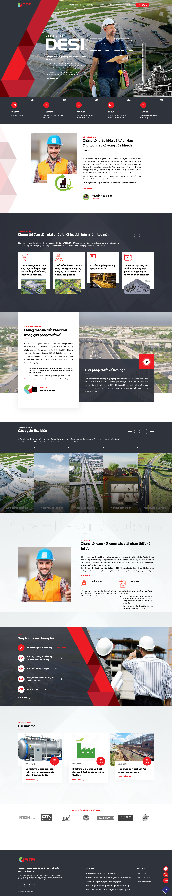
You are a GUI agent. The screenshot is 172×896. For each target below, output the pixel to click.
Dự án (103, 4)
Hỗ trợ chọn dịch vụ (144, 878)
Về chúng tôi (75, 4)
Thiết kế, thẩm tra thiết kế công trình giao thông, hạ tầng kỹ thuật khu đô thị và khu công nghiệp (108, 890)
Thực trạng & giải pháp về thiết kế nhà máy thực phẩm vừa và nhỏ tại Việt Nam (88, 771)
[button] (137, 235)
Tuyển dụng (115, 4)
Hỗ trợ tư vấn (141, 874)
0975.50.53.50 (48, 390)
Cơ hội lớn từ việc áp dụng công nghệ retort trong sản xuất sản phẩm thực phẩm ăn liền (40, 771)
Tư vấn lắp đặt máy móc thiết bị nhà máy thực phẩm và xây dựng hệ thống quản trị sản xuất (108, 878)
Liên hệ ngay (142, 5)
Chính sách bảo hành (144, 882)
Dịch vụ (91, 4)
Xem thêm (32, 779)
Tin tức (128, 4)
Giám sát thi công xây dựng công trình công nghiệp (103, 882)
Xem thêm (52, 78)
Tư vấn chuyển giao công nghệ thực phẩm (100, 874)
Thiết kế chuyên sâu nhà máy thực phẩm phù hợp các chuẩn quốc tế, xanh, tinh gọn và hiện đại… (108, 886)
